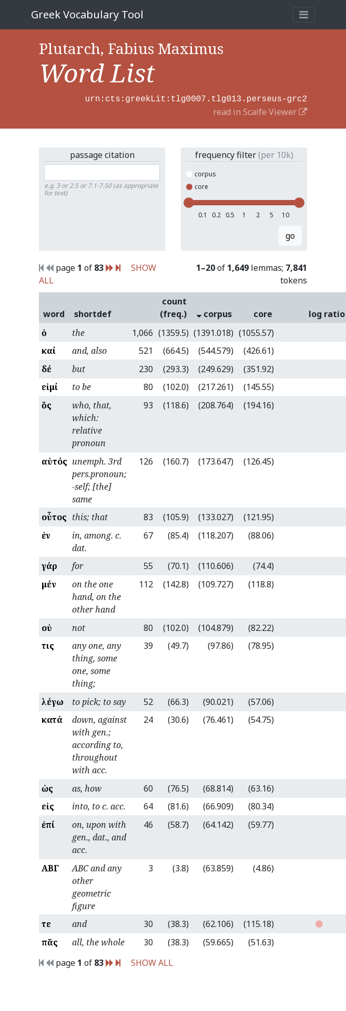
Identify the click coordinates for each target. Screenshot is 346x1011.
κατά (52, 718)
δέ (47, 368)
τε (46, 923)
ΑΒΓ (50, 867)
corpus (201, 172)
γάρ (49, 565)
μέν (49, 583)
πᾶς (50, 941)
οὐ (47, 627)
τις (48, 644)
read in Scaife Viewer (260, 111)
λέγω (53, 701)
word (54, 313)
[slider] (189, 201)
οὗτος (54, 516)
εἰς (48, 805)
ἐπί (48, 823)
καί (49, 349)
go (290, 234)
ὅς (47, 404)
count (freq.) (173, 306)
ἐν (46, 534)
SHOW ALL (152, 961)
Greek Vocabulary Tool (87, 14)
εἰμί (50, 386)
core (197, 185)
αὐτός (54, 460)
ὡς (47, 787)
